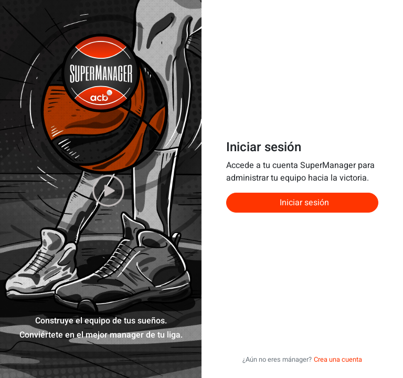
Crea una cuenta (338, 359)
